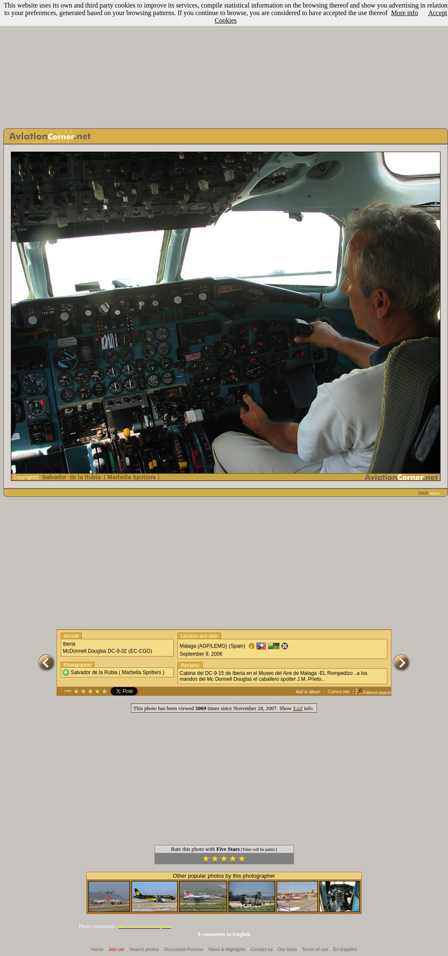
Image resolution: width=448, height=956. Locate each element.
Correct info (339, 692)
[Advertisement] (224, 62)
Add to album (308, 692)
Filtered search (373, 692)
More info (404, 12)
